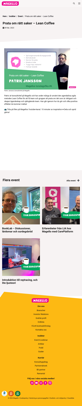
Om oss (40, 306)
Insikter (12, 16)
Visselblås (70, 398)
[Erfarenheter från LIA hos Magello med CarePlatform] (61, 210)
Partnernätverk (41, 366)
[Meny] (78, 3)
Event (20, 16)
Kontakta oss (41, 330)
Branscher (41, 310)
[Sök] (73, 3)
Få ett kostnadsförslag (41, 326)
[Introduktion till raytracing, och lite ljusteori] (21, 261)
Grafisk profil (41, 318)
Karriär (41, 358)
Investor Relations (41, 314)
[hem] (10, 3)
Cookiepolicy (24, 398)
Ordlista (41, 322)
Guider (41, 352)
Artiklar (41, 344)
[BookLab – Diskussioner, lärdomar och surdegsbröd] (21, 210)
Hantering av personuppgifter (39, 398)
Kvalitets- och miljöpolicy (58, 398)
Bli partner (41, 370)
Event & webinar (41, 340)
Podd (41, 348)
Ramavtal (41, 373)
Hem (5, 16)
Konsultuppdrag (41, 362)
